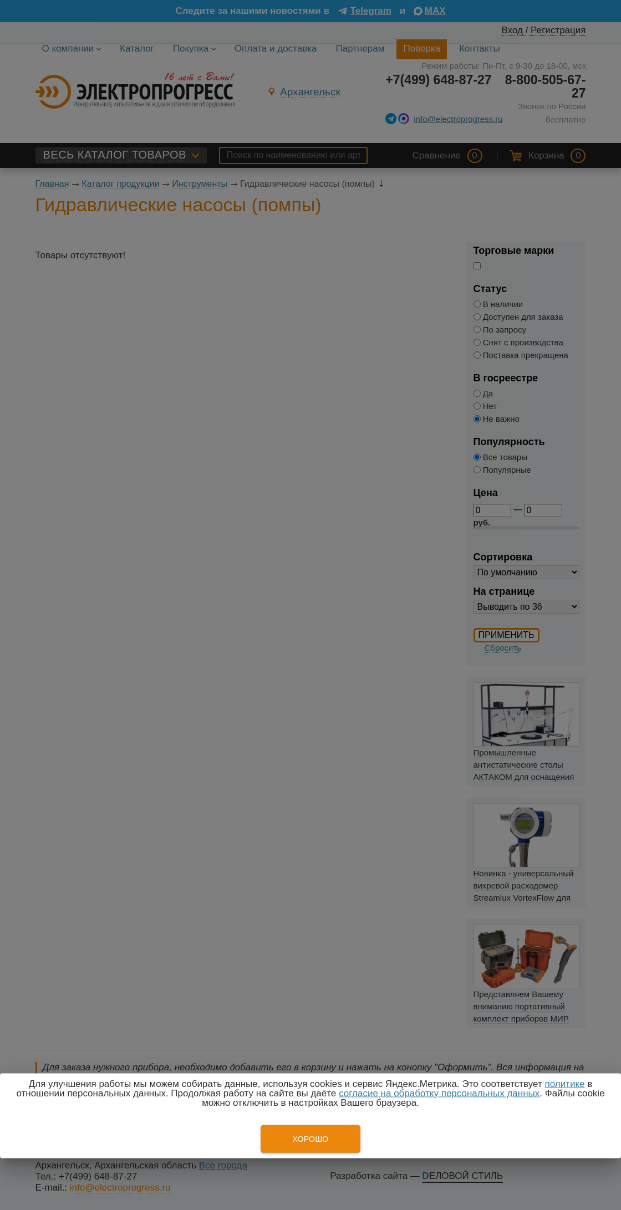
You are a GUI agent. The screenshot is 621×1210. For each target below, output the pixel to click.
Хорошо (310, 1139)
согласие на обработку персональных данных (439, 1093)
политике (564, 1084)
